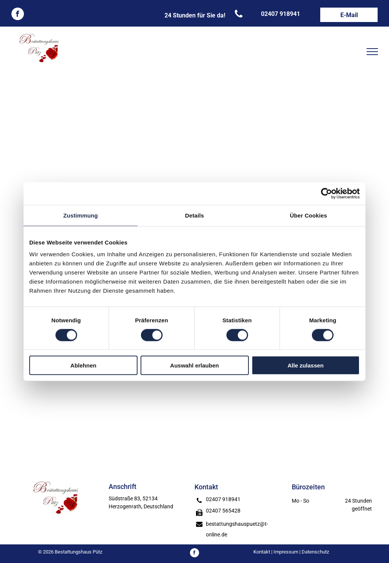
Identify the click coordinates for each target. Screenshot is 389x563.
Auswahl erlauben (194, 365)
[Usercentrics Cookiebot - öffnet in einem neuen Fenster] (326, 193)
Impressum (286, 552)
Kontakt (261, 552)
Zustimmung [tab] (80, 215)
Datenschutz (315, 552)
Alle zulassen (306, 365)
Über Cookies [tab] (308, 215)
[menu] (372, 52)
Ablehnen (83, 365)
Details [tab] (194, 215)
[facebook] (17, 15)
